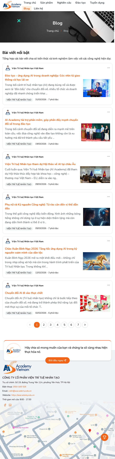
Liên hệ (38, 8)
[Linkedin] (10, 405)
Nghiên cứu (64, 2)
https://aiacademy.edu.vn (22, 395)
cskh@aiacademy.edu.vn (20, 391)
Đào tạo (80, 2)
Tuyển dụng (97, 2)
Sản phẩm (46, 2)
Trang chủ (30, 2)
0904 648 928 (19, 386)
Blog (27, 8)
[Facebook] (4, 405)
